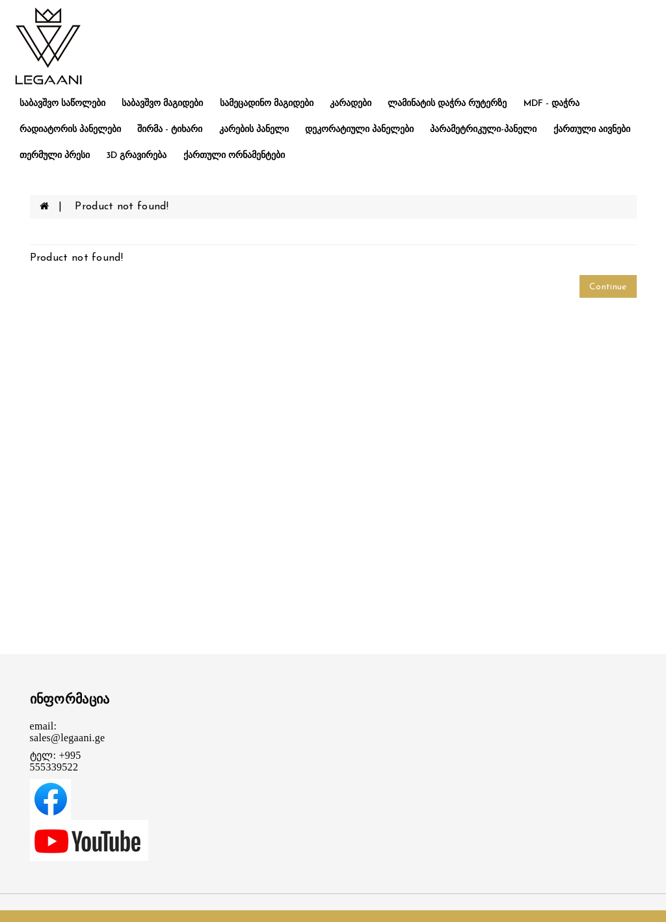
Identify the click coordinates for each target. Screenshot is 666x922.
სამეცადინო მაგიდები (266, 104)
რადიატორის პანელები (70, 130)
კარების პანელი (254, 130)
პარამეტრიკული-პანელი (483, 130)
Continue (607, 287)
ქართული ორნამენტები (234, 156)
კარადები (350, 104)
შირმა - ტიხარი (169, 130)
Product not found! (121, 207)
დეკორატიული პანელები (359, 130)
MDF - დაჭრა (551, 104)
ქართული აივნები (591, 130)
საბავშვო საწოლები (62, 104)
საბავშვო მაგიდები (162, 104)
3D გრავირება (136, 156)
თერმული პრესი (55, 156)
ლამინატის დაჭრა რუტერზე (447, 104)
